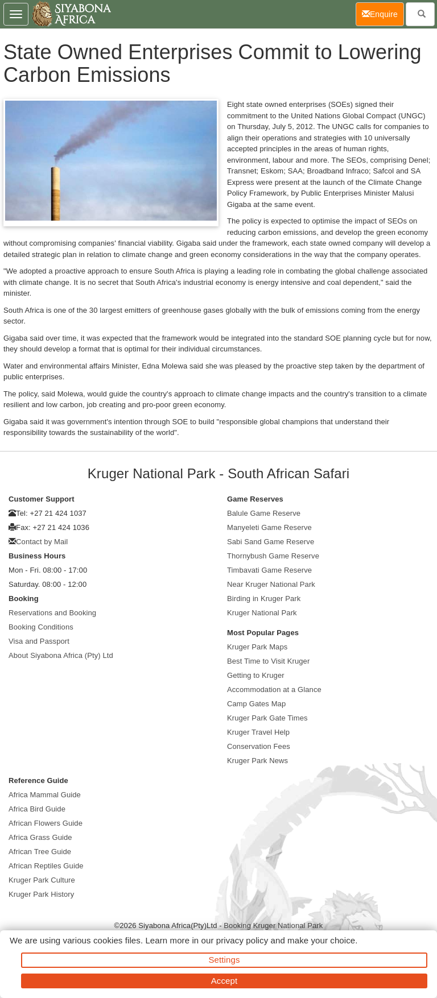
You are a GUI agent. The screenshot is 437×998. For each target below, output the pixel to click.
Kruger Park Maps (257, 647)
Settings (224, 959)
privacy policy (242, 940)
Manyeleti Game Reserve (269, 527)
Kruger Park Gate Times (267, 718)
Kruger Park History (41, 894)
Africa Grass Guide (40, 837)
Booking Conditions (41, 627)
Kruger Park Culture (42, 880)
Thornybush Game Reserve (273, 556)
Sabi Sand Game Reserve (270, 541)
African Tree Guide (40, 851)
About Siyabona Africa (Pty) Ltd (61, 655)
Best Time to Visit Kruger (268, 661)
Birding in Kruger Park (263, 598)
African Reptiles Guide (46, 866)
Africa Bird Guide (37, 809)
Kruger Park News (257, 760)
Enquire (383, 13)
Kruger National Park (262, 612)
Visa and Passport (39, 641)
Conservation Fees (258, 746)
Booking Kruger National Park (273, 925)
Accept (224, 980)
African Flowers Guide (46, 823)
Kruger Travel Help (258, 732)
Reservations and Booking (52, 612)
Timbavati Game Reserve (269, 570)
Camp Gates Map (256, 703)
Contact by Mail (42, 541)
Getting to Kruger (256, 675)
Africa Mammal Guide (45, 794)
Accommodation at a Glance (274, 689)
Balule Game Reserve (263, 513)
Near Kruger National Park (271, 584)
